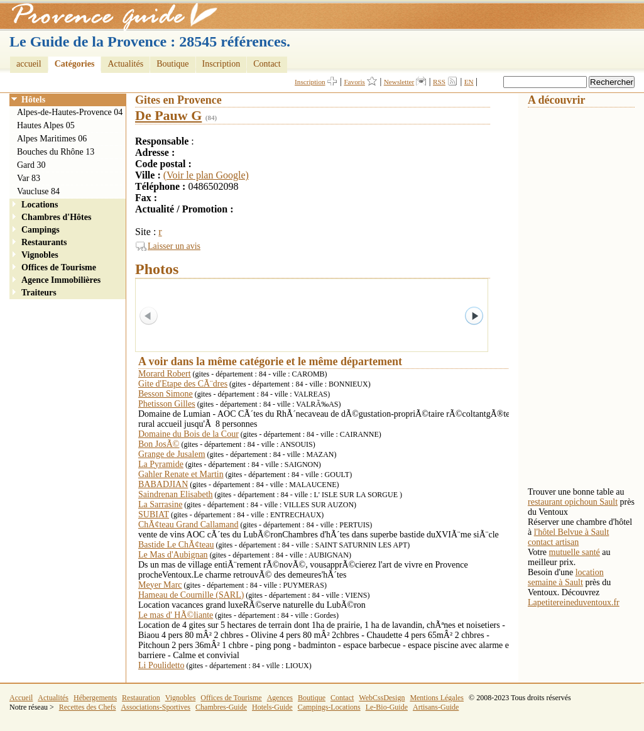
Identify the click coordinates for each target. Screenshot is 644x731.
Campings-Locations (329, 707)
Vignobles (39, 255)
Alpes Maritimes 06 (52, 138)
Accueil (21, 697)
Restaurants (44, 242)
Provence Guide (110, 15)
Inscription (221, 64)
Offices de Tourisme (58, 267)
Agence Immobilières (61, 280)
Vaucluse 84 (38, 191)
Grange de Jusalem (171, 454)
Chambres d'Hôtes (56, 217)
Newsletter (399, 81)
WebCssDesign (382, 697)
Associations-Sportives (155, 707)
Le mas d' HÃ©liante (175, 615)
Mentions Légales (437, 697)
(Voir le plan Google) (206, 175)
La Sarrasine (160, 504)
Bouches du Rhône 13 (55, 152)
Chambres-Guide (221, 707)
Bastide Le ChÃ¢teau (176, 544)
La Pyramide (160, 464)
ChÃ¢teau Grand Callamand (188, 524)
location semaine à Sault (566, 577)
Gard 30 (31, 165)
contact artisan (553, 542)
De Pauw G (168, 115)
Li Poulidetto (161, 665)
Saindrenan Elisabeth (175, 494)
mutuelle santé (574, 552)
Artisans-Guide (436, 707)
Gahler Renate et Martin (181, 474)
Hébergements (95, 697)
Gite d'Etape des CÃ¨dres (182, 383)
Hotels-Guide (272, 707)
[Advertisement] (578, 296)
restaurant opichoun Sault (573, 502)
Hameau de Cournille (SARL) (191, 595)
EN (469, 81)
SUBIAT (153, 514)
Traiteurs (39, 292)
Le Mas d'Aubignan (173, 554)
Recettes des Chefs (87, 707)
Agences (280, 697)
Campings (40, 229)
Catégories (75, 64)
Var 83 (28, 178)
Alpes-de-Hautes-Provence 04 (70, 112)
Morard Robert (164, 373)
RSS (439, 81)
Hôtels (33, 99)
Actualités (125, 64)
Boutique (172, 64)
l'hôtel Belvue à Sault (571, 532)
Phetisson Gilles (166, 404)
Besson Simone (165, 393)
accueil (28, 64)
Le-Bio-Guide (387, 707)
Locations (39, 204)
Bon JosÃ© (158, 444)
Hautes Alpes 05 (46, 125)
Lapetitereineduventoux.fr (573, 602)
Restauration (141, 697)
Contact (267, 64)
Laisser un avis (174, 246)
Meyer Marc (160, 585)
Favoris (354, 81)
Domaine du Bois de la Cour (188, 434)
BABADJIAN (163, 484)
